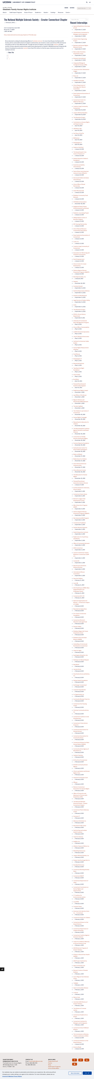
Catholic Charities (78, 755)
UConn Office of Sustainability (81, 327)
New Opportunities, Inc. (79, 277)
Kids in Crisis (76, 997)
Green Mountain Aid (78, 190)
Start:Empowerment (78, 259)
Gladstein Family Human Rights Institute (19, 9)
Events (68, 12)
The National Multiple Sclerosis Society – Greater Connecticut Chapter (80, 803)
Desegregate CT (77, 142)
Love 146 (75, 583)
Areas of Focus (28, 12)
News (66, 7)
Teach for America (78, 837)
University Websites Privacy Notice (12, 1076)
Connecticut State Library (80, 494)
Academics (38, 12)
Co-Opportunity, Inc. (78, 694)
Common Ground (77, 286)
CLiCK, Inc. (76, 241)
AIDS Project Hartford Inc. (80, 961)
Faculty (50, 1063)
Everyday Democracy (78, 865)
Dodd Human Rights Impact (80, 390)
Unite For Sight (77, 650)
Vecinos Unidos (77, 626)
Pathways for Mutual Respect (81, 660)
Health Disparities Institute (80, 532)
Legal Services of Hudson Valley (81, 300)
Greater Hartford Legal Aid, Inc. (81, 860)
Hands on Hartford (78, 147)
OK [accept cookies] (87, 1073)
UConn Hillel (76, 374)
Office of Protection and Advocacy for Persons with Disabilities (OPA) (80, 795)
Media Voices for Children (80, 459)
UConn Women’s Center (79, 470)
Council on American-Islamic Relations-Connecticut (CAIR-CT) (81, 554)
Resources (60, 12)
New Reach (76, 664)
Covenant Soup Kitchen (79, 689)
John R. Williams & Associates (81, 336)
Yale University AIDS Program (81, 518)
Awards (46, 12)
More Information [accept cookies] (75, 1073)
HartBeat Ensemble (78, 80)
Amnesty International (79, 58)
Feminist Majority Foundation (81, 443)
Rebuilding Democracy (79, 851)
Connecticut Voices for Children (81, 917)
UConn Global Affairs (53, 1068)
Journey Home (77, 669)
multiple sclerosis (37, 41)
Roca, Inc (75, 76)
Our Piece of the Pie (78, 133)
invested (25, 48)
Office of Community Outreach (81, 543)
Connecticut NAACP (78, 876)
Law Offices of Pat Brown (79, 395)
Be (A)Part (76, 379)
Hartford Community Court (80, 777)
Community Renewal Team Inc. (81, 699)
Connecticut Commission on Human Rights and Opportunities (80, 888)
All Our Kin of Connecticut (80, 760)
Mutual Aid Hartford (78, 363)
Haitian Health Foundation (80, 680)
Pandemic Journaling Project (81, 213)
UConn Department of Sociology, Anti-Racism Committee (79, 87)
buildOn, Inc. (76, 841)
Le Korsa (75, 992)
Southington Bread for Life (80, 655)
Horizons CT (76, 816)
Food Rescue (76, 354)
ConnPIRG (76, 902)
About (5, 12)
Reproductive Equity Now (80, 609)
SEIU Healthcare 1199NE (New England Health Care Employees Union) (81, 589)
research (56, 44)
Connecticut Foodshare (79, 523)
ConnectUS (76, 561)
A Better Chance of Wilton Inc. (81, 846)
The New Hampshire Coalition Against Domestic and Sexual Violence (81, 430)
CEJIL (74, 305)
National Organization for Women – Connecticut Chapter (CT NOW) (81, 602)
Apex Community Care (79, 965)
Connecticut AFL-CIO (78, 596)
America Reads (77, 1047)
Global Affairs (7, 7)
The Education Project (79, 117)
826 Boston (76, 138)
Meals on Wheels (77, 454)
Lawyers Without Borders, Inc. (81, 855)
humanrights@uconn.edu (36, 1061)
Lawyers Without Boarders (80, 112)
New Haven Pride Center (79, 825)
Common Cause (77, 906)
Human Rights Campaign (80, 417)
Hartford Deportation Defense (81, 291)
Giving (72, 7)
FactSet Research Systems (80, 527)
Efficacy (75, 782)
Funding (53, 12)
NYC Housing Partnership (80, 224)
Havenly (75, 281)
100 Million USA (77, 128)
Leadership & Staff (53, 1061)
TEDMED (75, 983)
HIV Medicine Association (80, 202)
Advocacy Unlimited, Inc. (79, 821)
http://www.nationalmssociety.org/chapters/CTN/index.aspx (20, 35)
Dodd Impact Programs (16, 12)
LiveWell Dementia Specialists (81, 332)
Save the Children (78, 578)
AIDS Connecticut (78, 548)
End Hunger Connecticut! (80, 685)
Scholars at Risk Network (80, 295)
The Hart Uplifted (78, 406)
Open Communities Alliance (80, 988)
